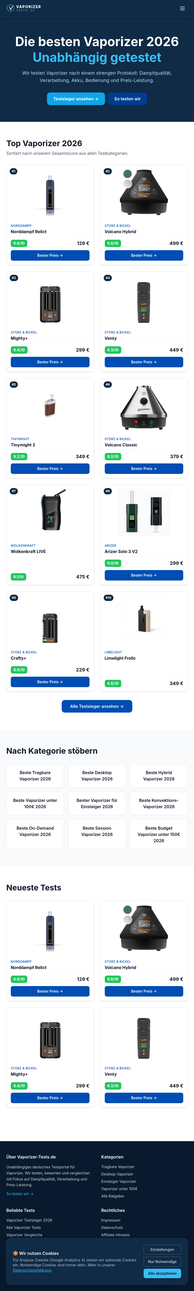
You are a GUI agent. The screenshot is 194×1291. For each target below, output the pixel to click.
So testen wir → (20, 1193)
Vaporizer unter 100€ (119, 1188)
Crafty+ (18, 658)
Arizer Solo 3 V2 (121, 551)
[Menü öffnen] (182, 8)
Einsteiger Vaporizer (118, 1181)
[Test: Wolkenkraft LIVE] (50, 512)
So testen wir (127, 98)
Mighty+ (19, 338)
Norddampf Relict (28, 231)
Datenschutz (112, 1227)
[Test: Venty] (144, 299)
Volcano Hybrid (120, 231)
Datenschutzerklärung (32, 1270)
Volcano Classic (121, 444)
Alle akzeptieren (162, 1273)
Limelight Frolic (120, 658)
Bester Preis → (50, 255)
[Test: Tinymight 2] (50, 405)
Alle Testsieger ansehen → (97, 706)
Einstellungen (162, 1249)
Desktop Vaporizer (117, 1174)
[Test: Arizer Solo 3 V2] (144, 512)
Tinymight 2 (23, 444)
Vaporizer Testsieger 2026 (29, 1220)
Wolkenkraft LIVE (28, 551)
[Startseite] (27, 8)
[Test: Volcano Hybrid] (144, 192)
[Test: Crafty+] (50, 619)
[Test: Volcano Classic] (144, 405)
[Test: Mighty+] (50, 299)
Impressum (110, 1220)
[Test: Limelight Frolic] (144, 619)
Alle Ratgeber (113, 1196)
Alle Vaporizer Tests (23, 1227)
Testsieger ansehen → (76, 98)
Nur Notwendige (162, 1261)
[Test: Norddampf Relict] (50, 192)
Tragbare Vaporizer (118, 1166)
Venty (111, 338)
